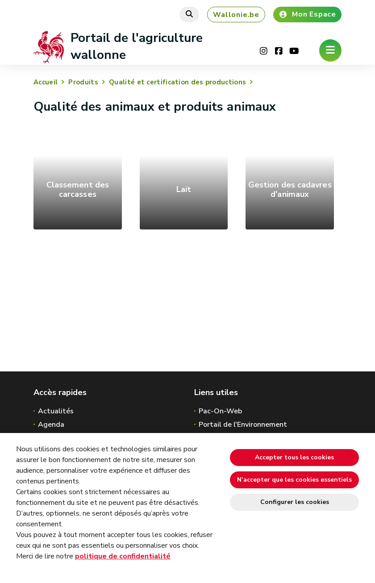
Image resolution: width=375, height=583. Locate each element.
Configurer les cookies (294, 502)
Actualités (56, 411)
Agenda (51, 424)
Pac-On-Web (220, 411)
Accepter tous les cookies (294, 457)
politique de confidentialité (123, 556)
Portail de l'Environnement (243, 424)
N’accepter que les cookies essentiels (294, 479)
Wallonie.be (236, 15)
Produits (83, 82)
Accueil (45, 82)
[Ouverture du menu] (330, 50)
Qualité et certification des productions (177, 82)
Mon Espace (307, 14)
